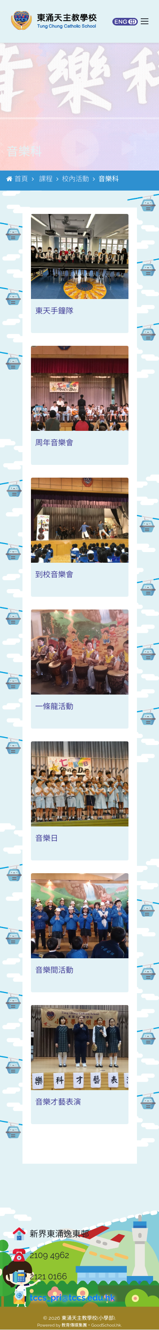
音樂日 (46, 838)
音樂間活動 (54, 970)
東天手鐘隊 (54, 311)
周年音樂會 (54, 443)
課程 (46, 179)
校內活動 (75, 179)
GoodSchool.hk (106, 1325)
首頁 (21, 179)
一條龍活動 (54, 706)
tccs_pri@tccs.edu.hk (72, 1298)
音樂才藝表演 (58, 1102)
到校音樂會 (54, 574)
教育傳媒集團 (74, 1325)
